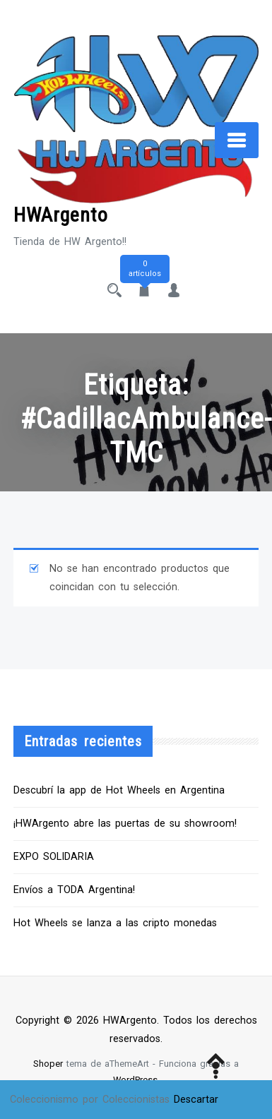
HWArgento (60, 215)
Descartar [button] (196, 1100)
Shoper (48, 1063)
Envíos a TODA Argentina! (74, 890)
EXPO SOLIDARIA (53, 857)
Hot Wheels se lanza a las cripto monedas (115, 923)
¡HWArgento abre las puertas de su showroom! (125, 824)
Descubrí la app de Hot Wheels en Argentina (119, 790)
